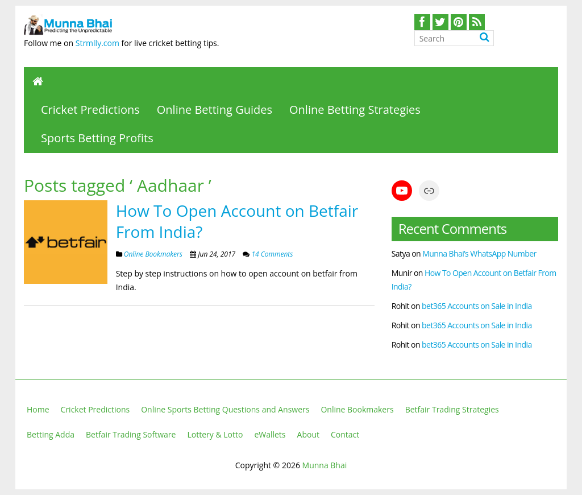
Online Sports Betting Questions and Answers (225, 409)
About (308, 434)
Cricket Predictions (90, 109)
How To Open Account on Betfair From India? (237, 221)
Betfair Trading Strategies (452, 409)
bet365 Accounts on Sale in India (477, 305)
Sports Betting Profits (97, 138)
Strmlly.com (97, 43)
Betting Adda (50, 434)
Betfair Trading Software (131, 434)
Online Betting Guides (214, 109)
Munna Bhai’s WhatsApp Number (479, 253)
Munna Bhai (324, 465)
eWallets (269, 434)
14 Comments (271, 254)
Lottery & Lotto (215, 434)
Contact (345, 434)
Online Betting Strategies (355, 109)
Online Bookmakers (153, 254)
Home (38, 409)
